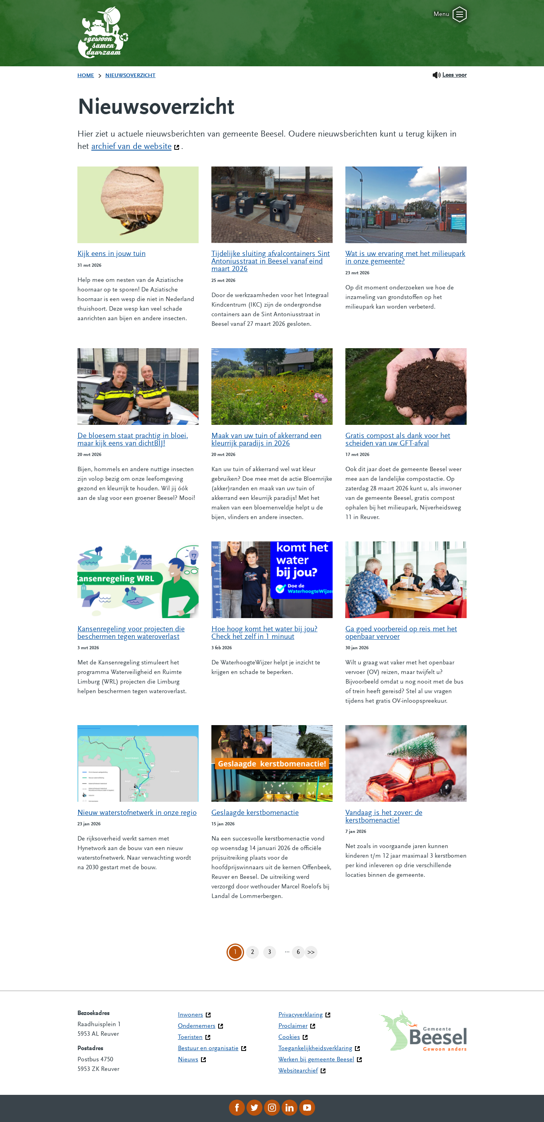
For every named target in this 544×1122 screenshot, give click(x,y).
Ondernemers (196, 1026)
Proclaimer (292, 1026)
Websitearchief (298, 1071)
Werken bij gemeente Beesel (316, 1060)
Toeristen (190, 1037)
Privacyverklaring (300, 1015)
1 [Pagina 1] (235, 952)
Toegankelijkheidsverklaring (315, 1048)
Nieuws (188, 1060)
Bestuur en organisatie (208, 1048)
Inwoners (190, 1015)
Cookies (289, 1037)
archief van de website (135, 146)
